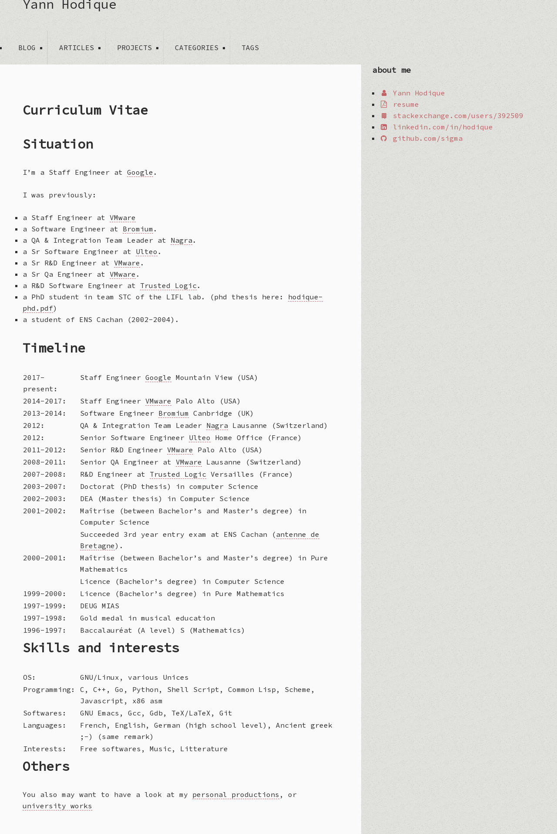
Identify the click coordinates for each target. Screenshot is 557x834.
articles (76, 47)
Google (140, 172)
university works (57, 805)
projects (134, 47)
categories (196, 47)
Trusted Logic (168, 285)
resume (399, 104)
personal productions (235, 794)
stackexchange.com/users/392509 (451, 115)
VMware (123, 217)
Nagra (181, 240)
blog (27, 47)
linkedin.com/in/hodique (436, 126)
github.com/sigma (421, 138)
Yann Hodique (70, 6)
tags (250, 47)
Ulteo (147, 251)
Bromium (138, 228)
